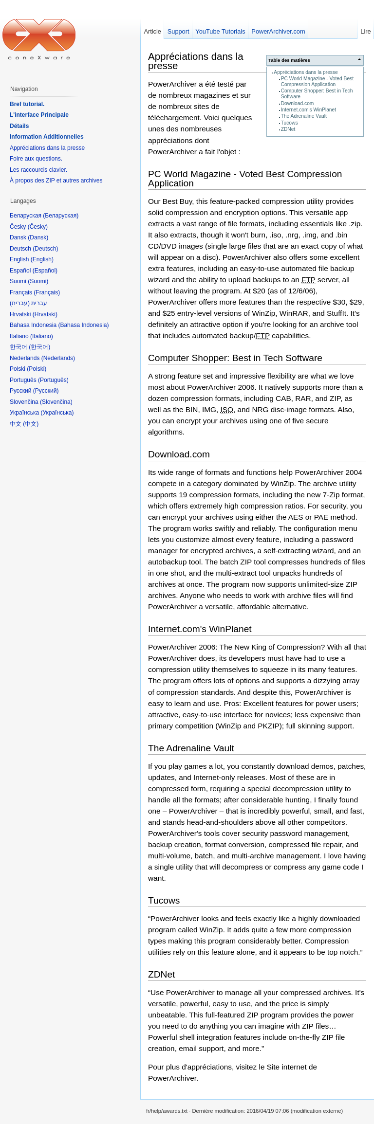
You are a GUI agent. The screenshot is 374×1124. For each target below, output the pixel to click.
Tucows (289, 123)
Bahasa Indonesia (83, 325)
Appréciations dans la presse (305, 72)
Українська (57, 412)
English (42, 259)
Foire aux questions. (36, 158)
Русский (46, 390)
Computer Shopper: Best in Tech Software (235, 358)
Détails (19, 126)
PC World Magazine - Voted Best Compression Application (317, 81)
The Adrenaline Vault (304, 116)
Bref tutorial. (27, 104)
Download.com (297, 103)
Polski (36, 368)
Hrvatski (45, 314)
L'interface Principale (39, 114)
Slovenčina (56, 402)
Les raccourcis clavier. (38, 169)
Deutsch (45, 248)
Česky (38, 226)
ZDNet (288, 129)
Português (53, 380)
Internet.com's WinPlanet (308, 109)
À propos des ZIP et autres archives (56, 180)
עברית (20, 303)
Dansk (38, 237)
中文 (31, 423)
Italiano (41, 336)
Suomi (38, 281)
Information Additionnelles (47, 136)
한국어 (39, 347)
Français (47, 292)
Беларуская (60, 215)
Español (45, 270)
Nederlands (58, 358)
